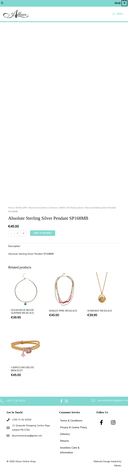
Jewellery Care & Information (70, 450)
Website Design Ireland (106, 461)
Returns (64, 441)
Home (11, 207)
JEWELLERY (21, 207)
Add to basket (43, 233)
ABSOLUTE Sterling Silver (71, 207)
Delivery (65, 434)
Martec (117, 465)
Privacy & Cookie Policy (73, 427)
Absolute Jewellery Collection (43, 207)
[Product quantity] (17, 233)
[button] (2, 3)
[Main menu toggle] (117, 14)
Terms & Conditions (71, 421)
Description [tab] (14, 246)
